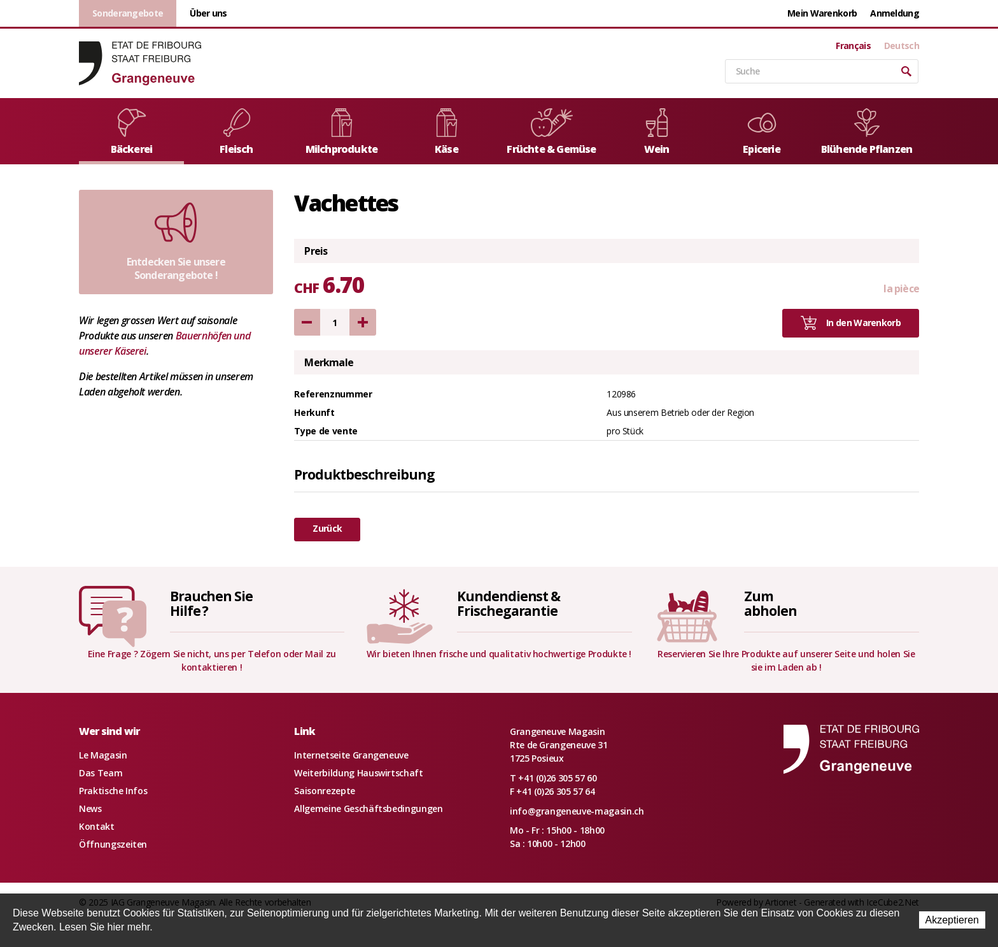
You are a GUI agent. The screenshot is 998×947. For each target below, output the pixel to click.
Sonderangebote (127, 13)
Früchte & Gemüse (551, 132)
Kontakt (97, 826)
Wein (657, 132)
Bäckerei (132, 132)
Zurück (327, 528)
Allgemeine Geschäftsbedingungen (368, 808)
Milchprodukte (342, 132)
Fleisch (237, 132)
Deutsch (901, 45)
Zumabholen (770, 603)
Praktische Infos (113, 791)
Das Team (100, 773)
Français (853, 45)
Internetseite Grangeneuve (351, 755)
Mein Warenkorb (822, 13)
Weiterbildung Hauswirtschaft (358, 773)
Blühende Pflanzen (866, 132)
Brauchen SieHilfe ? (211, 603)
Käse (447, 132)
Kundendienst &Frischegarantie (508, 603)
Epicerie (762, 132)
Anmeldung (894, 13)
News (90, 808)
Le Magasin (103, 755)
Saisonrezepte (324, 791)
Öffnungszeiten (113, 844)
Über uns (208, 13)
